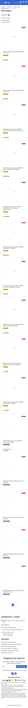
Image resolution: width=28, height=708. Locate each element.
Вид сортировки (5, 20)
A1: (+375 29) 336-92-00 (9, 627)
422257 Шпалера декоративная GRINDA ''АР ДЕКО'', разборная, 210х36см (13, 286)
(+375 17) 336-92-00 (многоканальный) (13, 629)
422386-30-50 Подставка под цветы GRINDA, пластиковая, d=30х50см (12, 364)
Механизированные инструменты (9, 648)
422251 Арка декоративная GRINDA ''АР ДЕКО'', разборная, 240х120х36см (13, 168)
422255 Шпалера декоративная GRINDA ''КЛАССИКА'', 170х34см (13, 247)
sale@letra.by (6, 625)
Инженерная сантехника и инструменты (11, 644)
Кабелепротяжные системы (8, 646)
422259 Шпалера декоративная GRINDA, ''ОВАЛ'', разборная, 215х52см (13, 325)
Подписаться (21, 666)
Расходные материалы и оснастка (10, 650)
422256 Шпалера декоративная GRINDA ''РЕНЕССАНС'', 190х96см (13, 402)
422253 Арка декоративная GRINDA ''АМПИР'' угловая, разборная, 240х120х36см (12, 208)
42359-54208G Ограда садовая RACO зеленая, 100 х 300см (12, 441)
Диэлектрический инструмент (9, 642)
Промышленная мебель (7, 652)
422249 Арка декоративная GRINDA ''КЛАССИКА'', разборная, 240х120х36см (13, 130)
